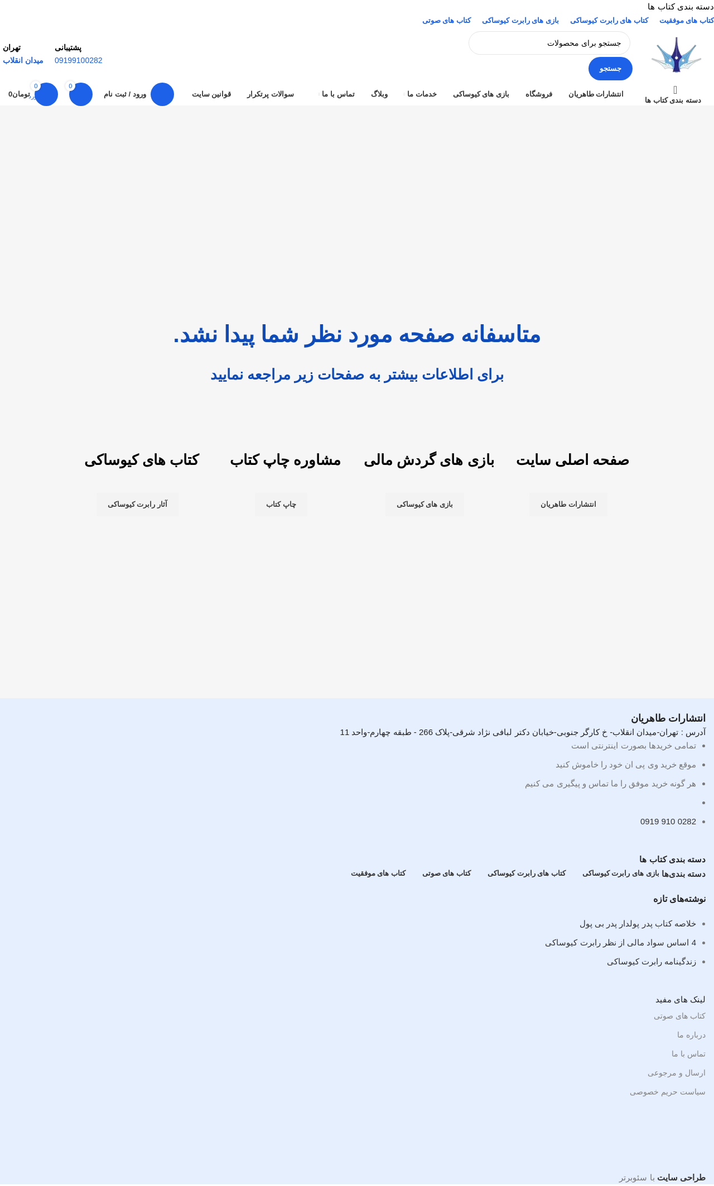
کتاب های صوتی (680, 1015)
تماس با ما (689, 1053)
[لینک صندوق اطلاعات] (357, 66)
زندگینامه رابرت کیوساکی (651, 961)
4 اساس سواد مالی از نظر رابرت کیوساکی (620, 942)
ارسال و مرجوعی (677, 1072)
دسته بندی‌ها (684, 874)
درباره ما (691, 1034)
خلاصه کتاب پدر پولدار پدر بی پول (638, 923)
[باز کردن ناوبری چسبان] (675, 94)
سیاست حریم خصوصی (668, 1091)
